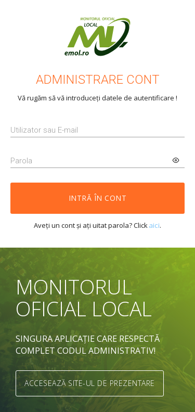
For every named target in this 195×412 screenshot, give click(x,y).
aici (154, 225)
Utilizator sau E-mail (44, 130)
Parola (21, 160)
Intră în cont (98, 198)
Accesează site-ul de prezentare (89, 383)
